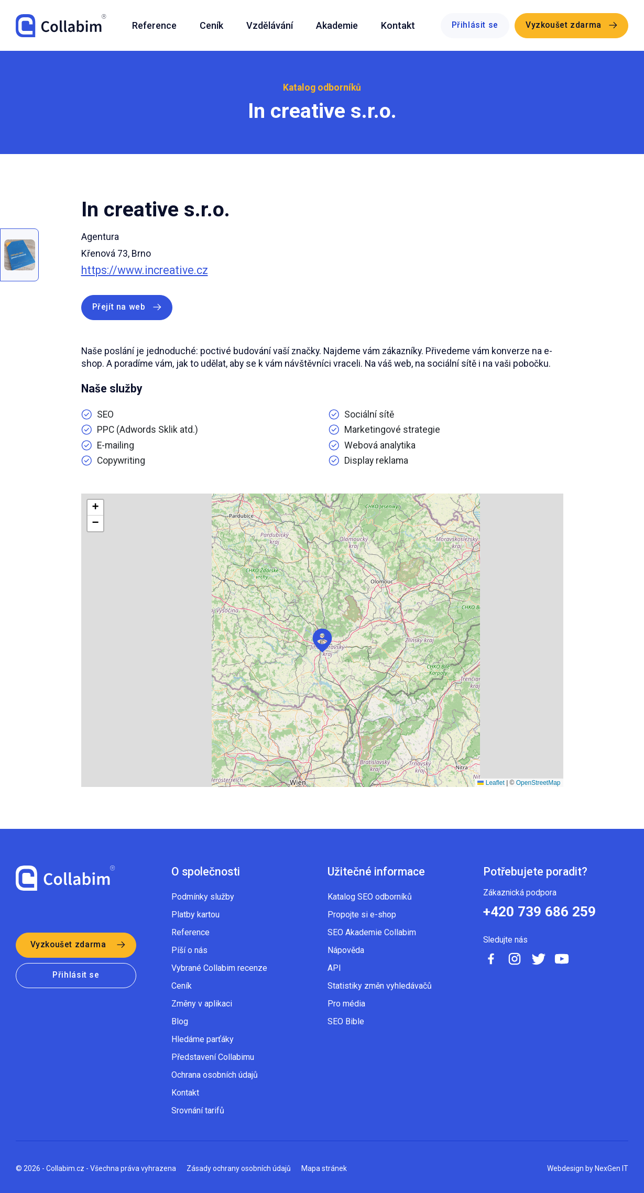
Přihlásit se (475, 25)
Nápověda (346, 950)
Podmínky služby (202, 897)
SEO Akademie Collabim (372, 932)
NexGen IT (611, 1168)
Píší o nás (189, 950)
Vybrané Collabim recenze (219, 968)
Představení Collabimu (212, 1057)
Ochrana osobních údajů (214, 1075)
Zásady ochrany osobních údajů (239, 1168)
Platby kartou (195, 915)
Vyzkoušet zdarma (564, 25)
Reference (154, 25)
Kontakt (398, 25)
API (334, 968)
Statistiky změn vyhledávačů (380, 986)
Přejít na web (119, 307)
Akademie (337, 25)
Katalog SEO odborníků (370, 897)
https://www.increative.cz (144, 270)
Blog (179, 1021)
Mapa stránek (324, 1168)
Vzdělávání (269, 25)
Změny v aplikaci (201, 1004)
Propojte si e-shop (362, 915)
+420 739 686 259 (539, 912)
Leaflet (490, 782)
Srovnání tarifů (197, 1110)
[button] (322, 640)
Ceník (211, 25)
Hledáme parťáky (202, 1039)
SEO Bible (346, 1021)
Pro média (346, 1004)
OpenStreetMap (538, 782)
